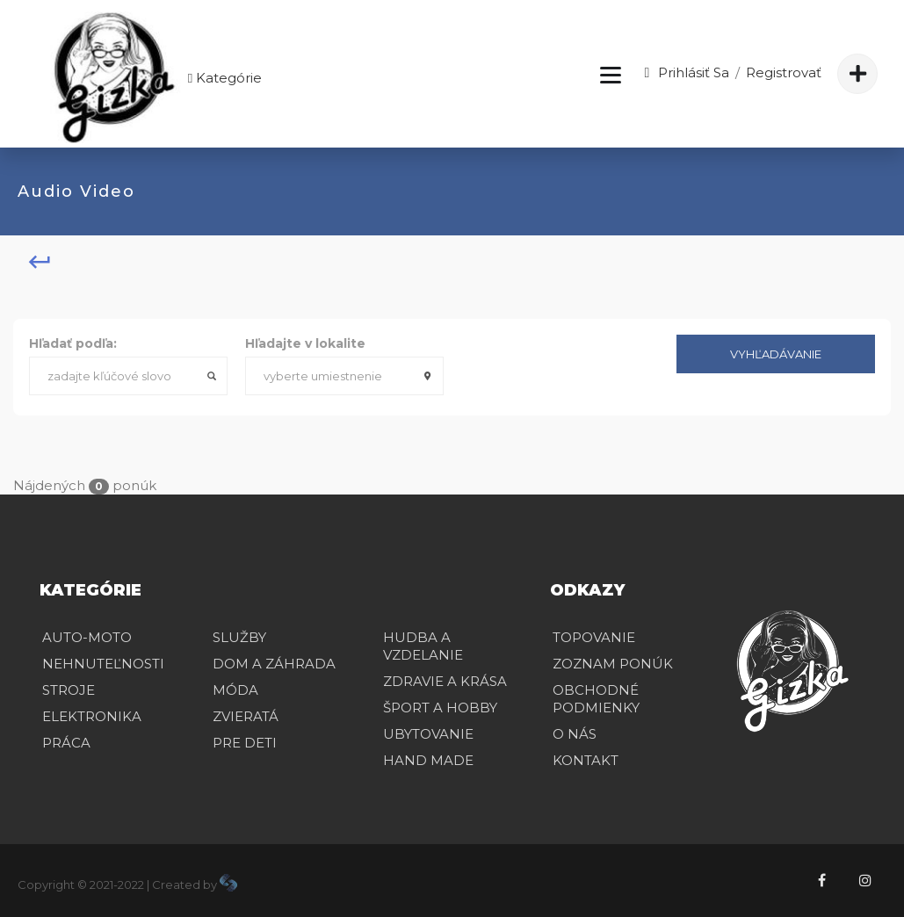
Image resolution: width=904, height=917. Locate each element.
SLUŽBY (239, 637)
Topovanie (594, 637)
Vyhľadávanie (775, 354)
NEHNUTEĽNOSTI (103, 663)
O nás (575, 734)
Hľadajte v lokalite (305, 343)
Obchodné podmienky (596, 699)
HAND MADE (428, 760)
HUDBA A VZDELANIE (423, 646)
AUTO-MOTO (87, 637)
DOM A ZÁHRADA (274, 663)
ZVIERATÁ (245, 716)
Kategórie (223, 77)
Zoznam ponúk (613, 663)
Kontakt (585, 760)
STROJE (68, 690)
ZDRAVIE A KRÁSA (445, 681)
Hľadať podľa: (73, 343)
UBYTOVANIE (428, 734)
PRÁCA (66, 742)
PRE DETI (245, 742)
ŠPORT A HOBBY (440, 707)
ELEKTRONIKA (91, 716)
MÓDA (235, 690)
